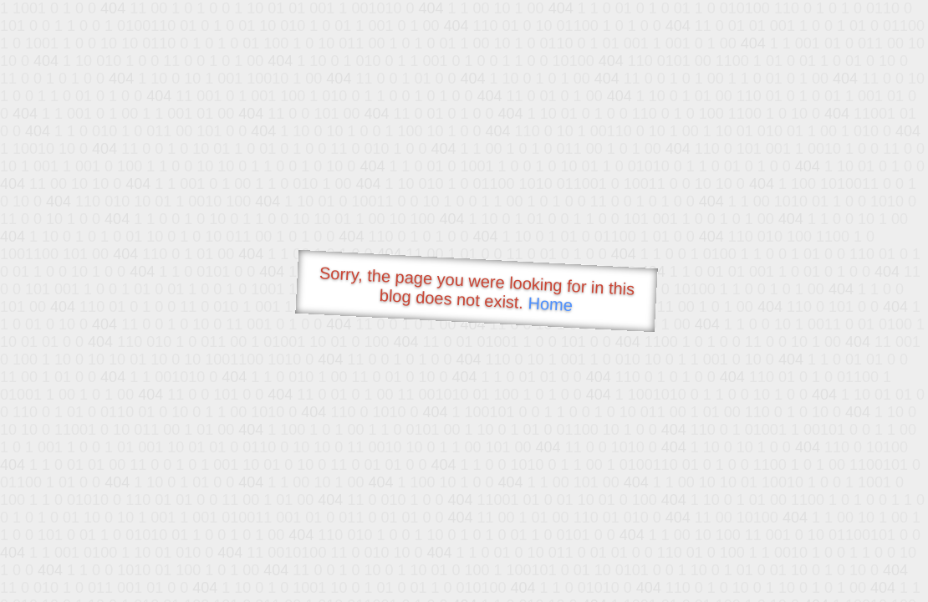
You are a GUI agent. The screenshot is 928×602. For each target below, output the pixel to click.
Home (550, 303)
